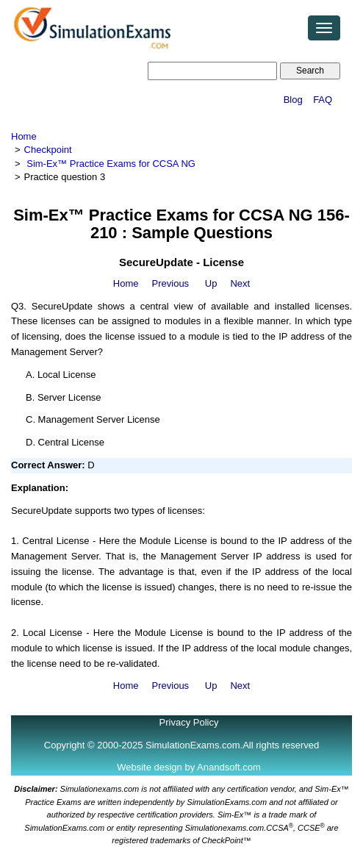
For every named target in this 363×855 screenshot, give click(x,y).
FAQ (322, 99)
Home (24, 136)
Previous (171, 283)
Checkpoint (48, 149)
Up (211, 283)
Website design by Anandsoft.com (189, 767)
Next (240, 283)
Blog (293, 99)
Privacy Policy (189, 722)
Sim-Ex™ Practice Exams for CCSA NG (110, 163)
